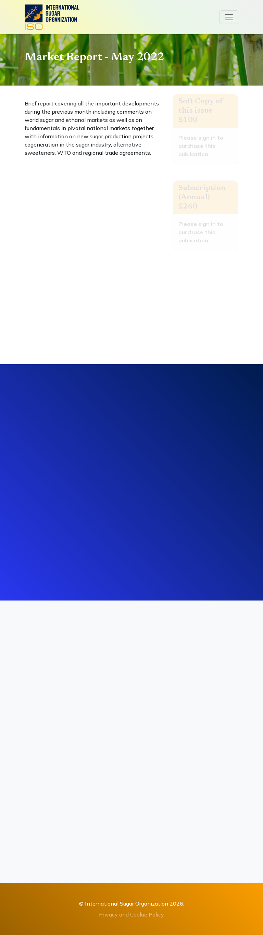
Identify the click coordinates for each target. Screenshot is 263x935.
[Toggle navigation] (228, 17)
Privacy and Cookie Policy (131, 914)
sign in (207, 137)
